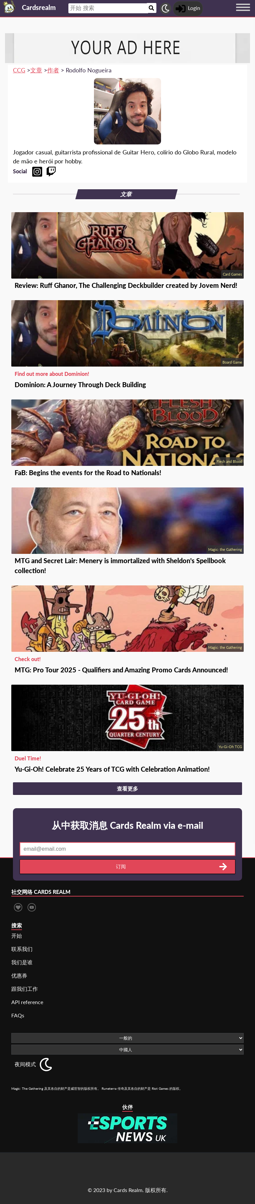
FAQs (17, 1015)
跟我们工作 (24, 989)
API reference (27, 1002)
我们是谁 (22, 962)
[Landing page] (9, 6)
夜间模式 (25, 1064)
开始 (16, 935)
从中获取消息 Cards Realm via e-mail (127, 825)
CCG (19, 70)
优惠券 (19, 975)
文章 (36, 70)
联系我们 (22, 949)
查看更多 (127, 788)
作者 (53, 70)
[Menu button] (243, 14)
